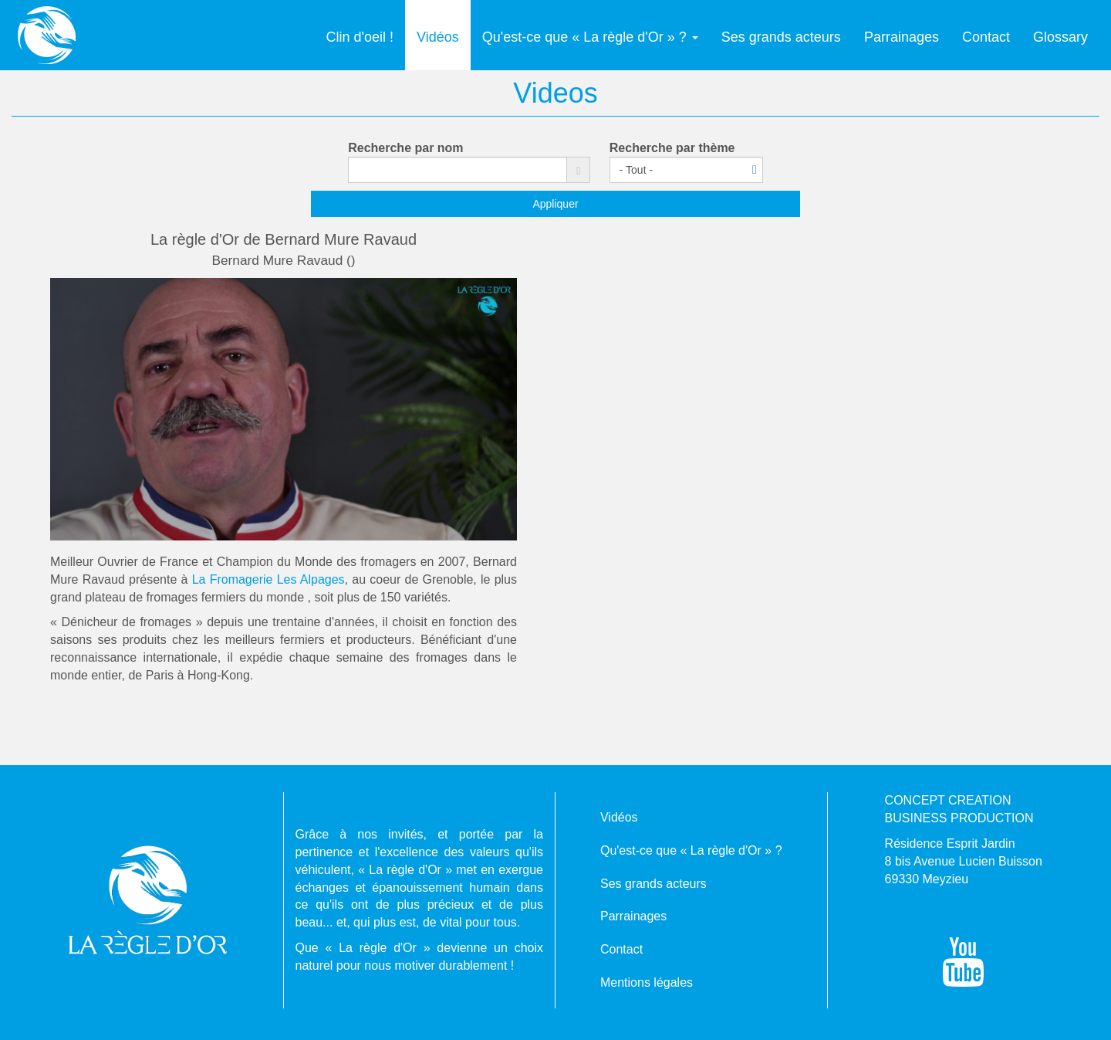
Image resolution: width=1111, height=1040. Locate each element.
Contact (986, 37)
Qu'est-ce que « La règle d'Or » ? (590, 37)
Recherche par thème (672, 147)
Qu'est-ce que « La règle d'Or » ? (691, 850)
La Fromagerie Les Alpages (268, 579)
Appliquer (555, 204)
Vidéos (438, 37)
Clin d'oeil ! (359, 37)
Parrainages (901, 37)
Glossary (1060, 37)
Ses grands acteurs (781, 37)
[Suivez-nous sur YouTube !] (963, 975)
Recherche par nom (405, 147)
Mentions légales (646, 982)
